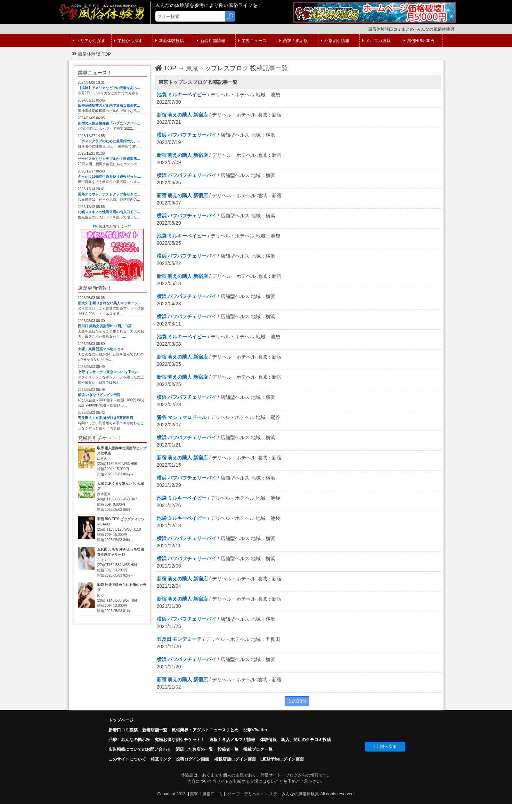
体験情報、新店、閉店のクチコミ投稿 (295, 739)
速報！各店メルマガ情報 (232, 739)
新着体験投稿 (169, 40)
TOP (166, 68)
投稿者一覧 (228, 749)
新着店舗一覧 (154, 729)
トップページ (120, 720)
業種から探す (128, 40)
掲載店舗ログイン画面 (235, 759)
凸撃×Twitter (255, 729)
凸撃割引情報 (335, 40)
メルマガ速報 (376, 40)
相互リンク (161, 759)
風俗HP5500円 (419, 40)
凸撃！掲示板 (293, 40)
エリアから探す (89, 40)
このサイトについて (127, 759)
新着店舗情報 (211, 40)
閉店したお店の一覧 (194, 749)
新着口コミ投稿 (123, 729)
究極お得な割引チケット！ (180, 739)
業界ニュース (252, 40)
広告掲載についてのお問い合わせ (139, 749)
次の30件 (297, 701)
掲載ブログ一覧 (258, 749)
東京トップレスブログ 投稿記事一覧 (237, 68)
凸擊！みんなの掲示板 (129, 739)
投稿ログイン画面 (192, 759)
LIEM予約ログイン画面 (282, 759)
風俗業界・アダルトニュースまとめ (205, 729)
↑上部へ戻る (385, 746)
